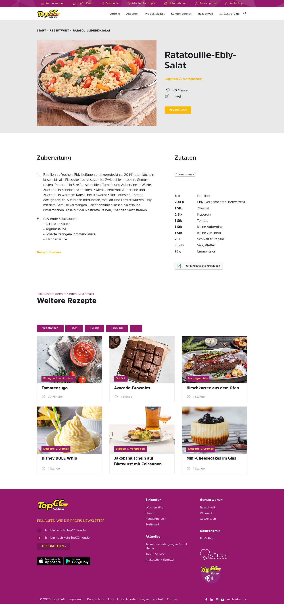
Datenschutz (95, 599)
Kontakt (158, 599)
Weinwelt (206, 513)
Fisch (74, 328)
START (41, 30)
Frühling (117, 328)
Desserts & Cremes (56, 448)
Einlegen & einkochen (58, 378)
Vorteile (114, 13)
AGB (111, 599)
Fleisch (94, 328)
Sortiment (152, 524)
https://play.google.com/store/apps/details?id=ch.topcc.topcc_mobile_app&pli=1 (77, 561)
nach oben (237, 599)
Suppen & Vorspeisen (183, 79)
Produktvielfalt (155, 13)
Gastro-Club (230, 13)
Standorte (152, 513)
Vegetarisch (50, 328)
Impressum (76, 599)
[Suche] (245, 14)
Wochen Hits (154, 507)
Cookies (172, 599)
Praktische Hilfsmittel (160, 559)
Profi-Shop (207, 538)
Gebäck (121, 378)
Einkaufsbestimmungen (133, 599)
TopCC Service (155, 554)
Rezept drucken (49, 252)
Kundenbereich (181, 13)
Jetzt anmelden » (53, 546)
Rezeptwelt (205, 13)
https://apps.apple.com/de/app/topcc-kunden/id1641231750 (50, 561)
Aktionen (132, 13)
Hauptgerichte (198, 378)
